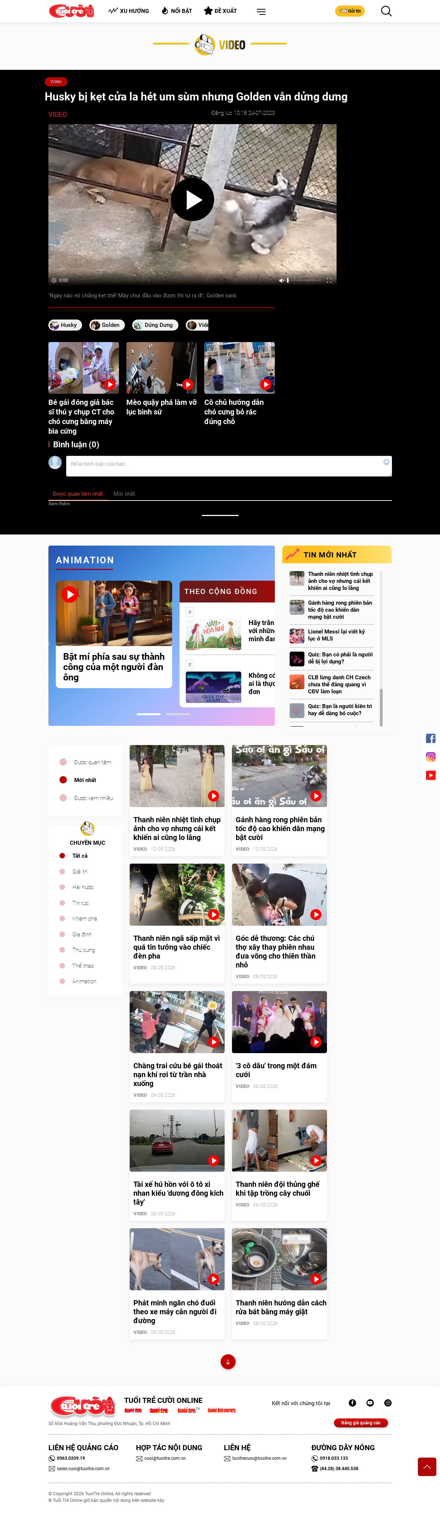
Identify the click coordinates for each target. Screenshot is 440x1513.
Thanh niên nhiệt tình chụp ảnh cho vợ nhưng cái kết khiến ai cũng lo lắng (340, 581)
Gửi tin (350, 11)
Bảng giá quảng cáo (361, 1422)
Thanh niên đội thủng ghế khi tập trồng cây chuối (278, 1189)
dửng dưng (159, 325)
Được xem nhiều (93, 798)
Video (56, 81)
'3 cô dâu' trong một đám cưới (276, 1070)
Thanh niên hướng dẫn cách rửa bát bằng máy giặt (281, 1307)
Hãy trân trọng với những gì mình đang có (270, 631)
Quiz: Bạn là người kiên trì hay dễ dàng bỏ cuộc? (340, 710)
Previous (46, 644)
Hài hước (83, 887)
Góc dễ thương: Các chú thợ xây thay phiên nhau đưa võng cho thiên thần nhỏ (275, 951)
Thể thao (83, 966)
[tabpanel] (114, 634)
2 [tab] (178, 714)
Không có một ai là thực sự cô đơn (271, 684)
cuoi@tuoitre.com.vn (161, 1458)
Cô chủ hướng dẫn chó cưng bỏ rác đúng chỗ (234, 412)
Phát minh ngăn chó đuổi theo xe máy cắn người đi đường (174, 1311)
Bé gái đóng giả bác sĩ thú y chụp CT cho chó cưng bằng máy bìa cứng (81, 417)
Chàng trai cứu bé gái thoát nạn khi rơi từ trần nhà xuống (177, 1074)
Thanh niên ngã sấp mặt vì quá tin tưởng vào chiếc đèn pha (176, 947)
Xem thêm (59, 503)
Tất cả (80, 856)
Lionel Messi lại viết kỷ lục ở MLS (336, 635)
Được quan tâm (92, 762)
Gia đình (82, 934)
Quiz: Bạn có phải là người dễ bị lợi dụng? (340, 658)
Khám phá (84, 918)
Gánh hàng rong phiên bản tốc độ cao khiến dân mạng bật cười (340, 610)
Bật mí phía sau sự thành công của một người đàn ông (114, 667)
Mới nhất (85, 780)
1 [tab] (149, 714)
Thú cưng (83, 950)
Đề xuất (220, 10)
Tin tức (80, 903)
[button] (260, 12)
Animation (84, 981)
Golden (110, 325)
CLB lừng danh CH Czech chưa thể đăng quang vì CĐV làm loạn (339, 684)
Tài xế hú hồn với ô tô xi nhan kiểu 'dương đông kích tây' (178, 1193)
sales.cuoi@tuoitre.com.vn (79, 1468)
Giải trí (80, 871)
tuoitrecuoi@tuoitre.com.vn (255, 1458)
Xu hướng (128, 10)
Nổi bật (176, 10)
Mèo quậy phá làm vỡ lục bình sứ (161, 407)
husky (68, 325)
